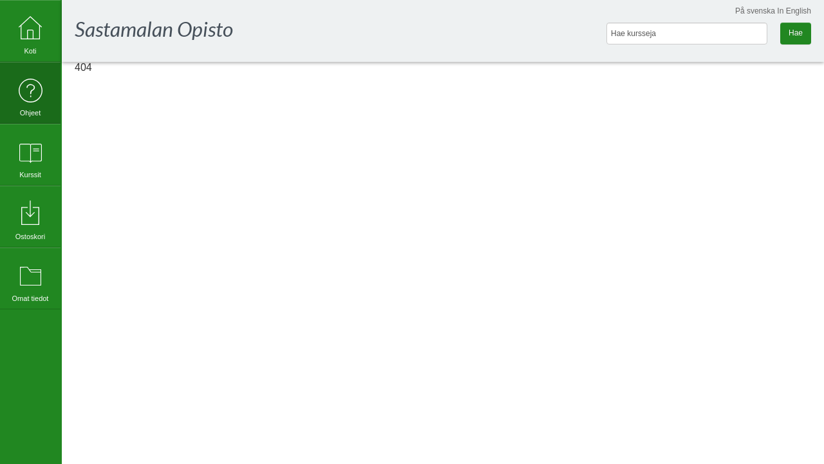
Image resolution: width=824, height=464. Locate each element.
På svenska (755, 10)
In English (794, 10)
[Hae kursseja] (686, 33)
